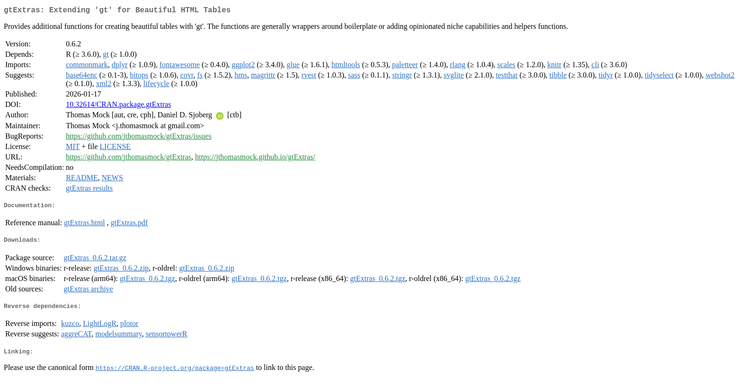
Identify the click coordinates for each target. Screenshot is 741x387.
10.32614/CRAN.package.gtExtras (118, 106)
